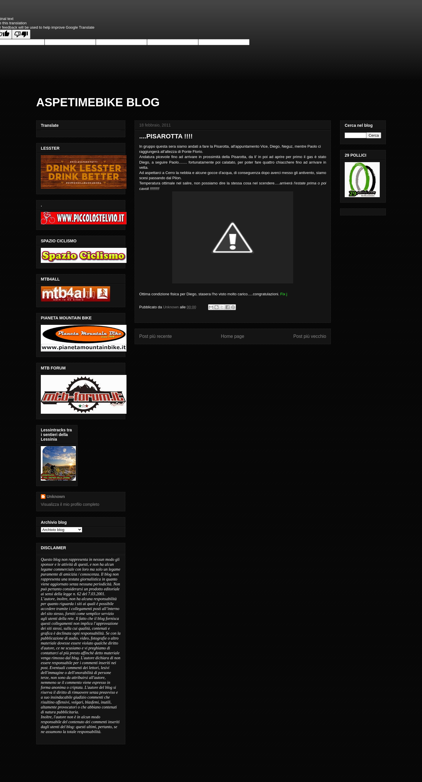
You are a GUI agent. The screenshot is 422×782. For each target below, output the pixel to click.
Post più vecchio (309, 336)
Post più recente (155, 336)
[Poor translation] (21, 34)
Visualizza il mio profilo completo (70, 504)
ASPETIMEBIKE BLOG (98, 102)
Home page (232, 336)
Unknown (56, 496)
